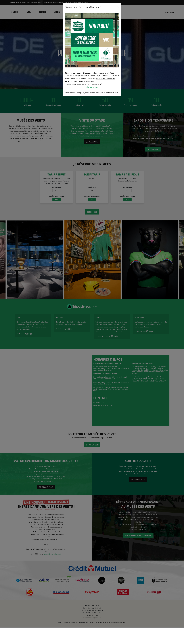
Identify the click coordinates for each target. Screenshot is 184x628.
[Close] (118, 7)
